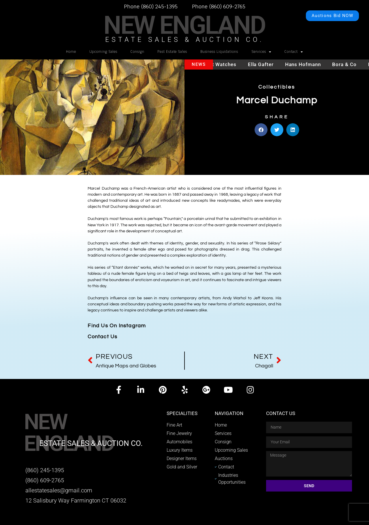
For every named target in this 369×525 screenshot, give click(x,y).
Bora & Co (348, 64)
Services (261, 52)
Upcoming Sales (103, 51)
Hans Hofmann (307, 64)
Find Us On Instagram (117, 325)
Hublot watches (221, 64)
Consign (137, 51)
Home (71, 51)
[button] (261, 127)
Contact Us (102, 336)
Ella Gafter (265, 64)
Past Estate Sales (172, 51)
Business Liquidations (219, 51)
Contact (294, 52)
